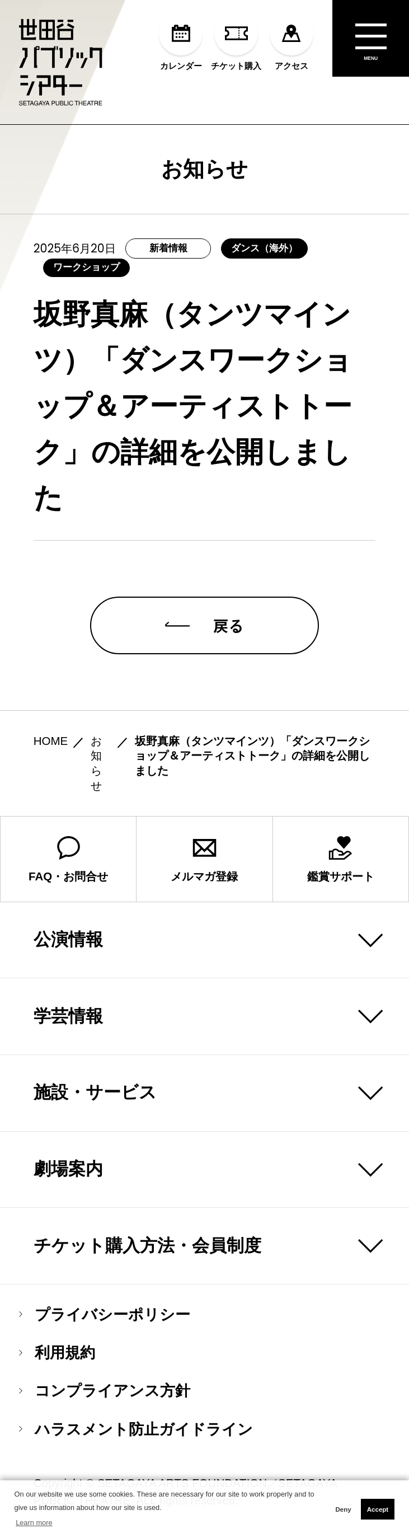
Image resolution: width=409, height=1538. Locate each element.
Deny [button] (343, 1509)
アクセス (292, 40)
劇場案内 (68, 1169)
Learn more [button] (34, 1522)
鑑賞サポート (340, 859)
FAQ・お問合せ (68, 859)
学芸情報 (68, 1016)
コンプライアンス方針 (104, 1390)
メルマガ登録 (204, 859)
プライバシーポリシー (104, 1314)
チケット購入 (236, 40)
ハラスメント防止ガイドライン (136, 1429)
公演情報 (68, 939)
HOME (51, 740)
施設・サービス (95, 1092)
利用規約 (57, 1352)
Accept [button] (377, 1509)
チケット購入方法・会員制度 (147, 1245)
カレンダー (181, 40)
